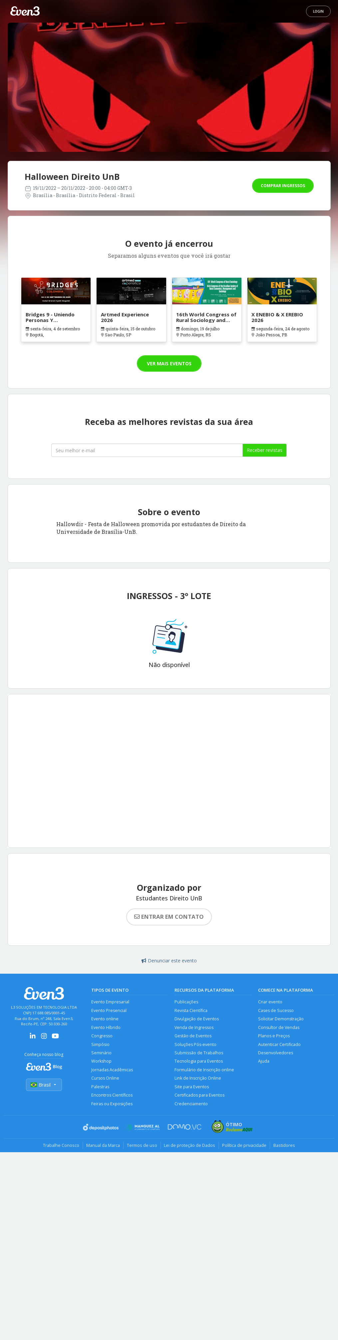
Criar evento (270, 1002)
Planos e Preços (274, 1036)
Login (318, 11)
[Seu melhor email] (147, 450)
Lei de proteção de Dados (189, 1146)
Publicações (186, 1002)
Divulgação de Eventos (196, 1019)
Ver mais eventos (169, 363)
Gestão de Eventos (192, 1036)
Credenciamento (191, 1104)
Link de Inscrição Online (197, 1078)
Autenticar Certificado (279, 1044)
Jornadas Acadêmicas (112, 1070)
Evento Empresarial (110, 1002)
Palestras (100, 1087)
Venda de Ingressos (193, 1027)
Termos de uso (142, 1146)
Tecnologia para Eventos (198, 1061)
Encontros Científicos (112, 1095)
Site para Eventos (191, 1087)
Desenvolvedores (275, 1053)
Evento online (105, 1019)
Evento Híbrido (106, 1027)
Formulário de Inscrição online (204, 1070)
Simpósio (100, 1044)
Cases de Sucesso (276, 1010)
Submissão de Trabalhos (198, 1053)
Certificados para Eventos (199, 1095)
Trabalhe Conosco (61, 1146)
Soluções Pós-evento (195, 1044)
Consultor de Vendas (278, 1027)
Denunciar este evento (169, 960)
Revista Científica (190, 1010)
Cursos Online (105, 1078)
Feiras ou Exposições (112, 1104)
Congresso (102, 1036)
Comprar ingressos (283, 185)
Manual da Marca (103, 1146)
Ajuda (263, 1061)
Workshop (101, 1061)
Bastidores (284, 1146)
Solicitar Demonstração (281, 1019)
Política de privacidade (244, 1146)
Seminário (101, 1053)
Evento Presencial (109, 1010)
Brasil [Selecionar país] (44, 1085)
